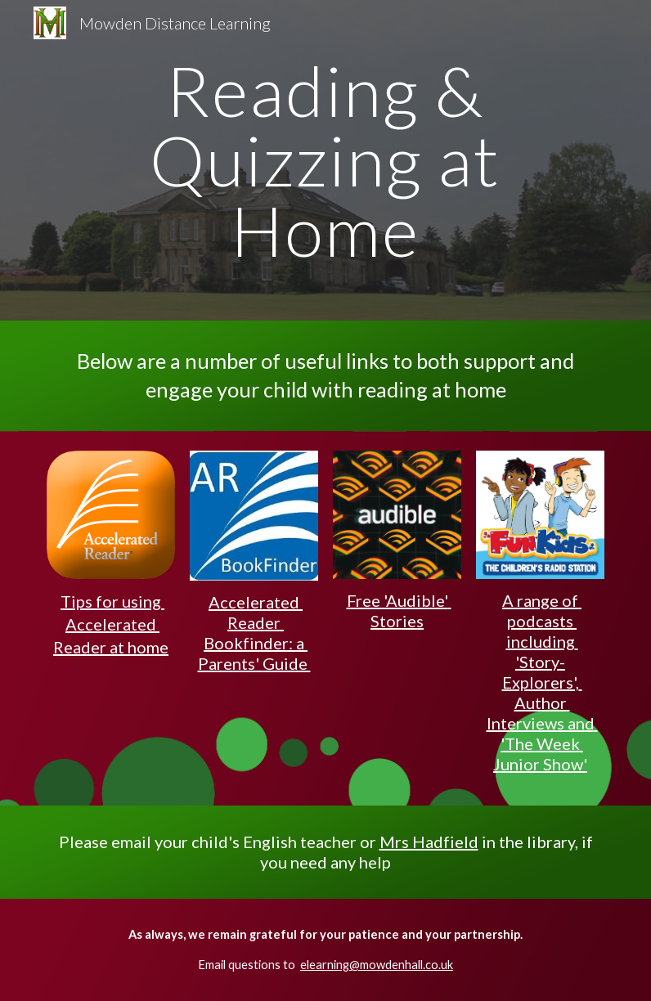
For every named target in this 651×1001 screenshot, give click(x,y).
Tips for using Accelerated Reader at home (110, 623)
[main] (325, 160)
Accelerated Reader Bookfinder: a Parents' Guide (254, 632)
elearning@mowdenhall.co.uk (376, 965)
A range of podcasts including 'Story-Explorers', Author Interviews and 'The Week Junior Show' (542, 682)
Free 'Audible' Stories (399, 610)
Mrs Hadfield (428, 841)
